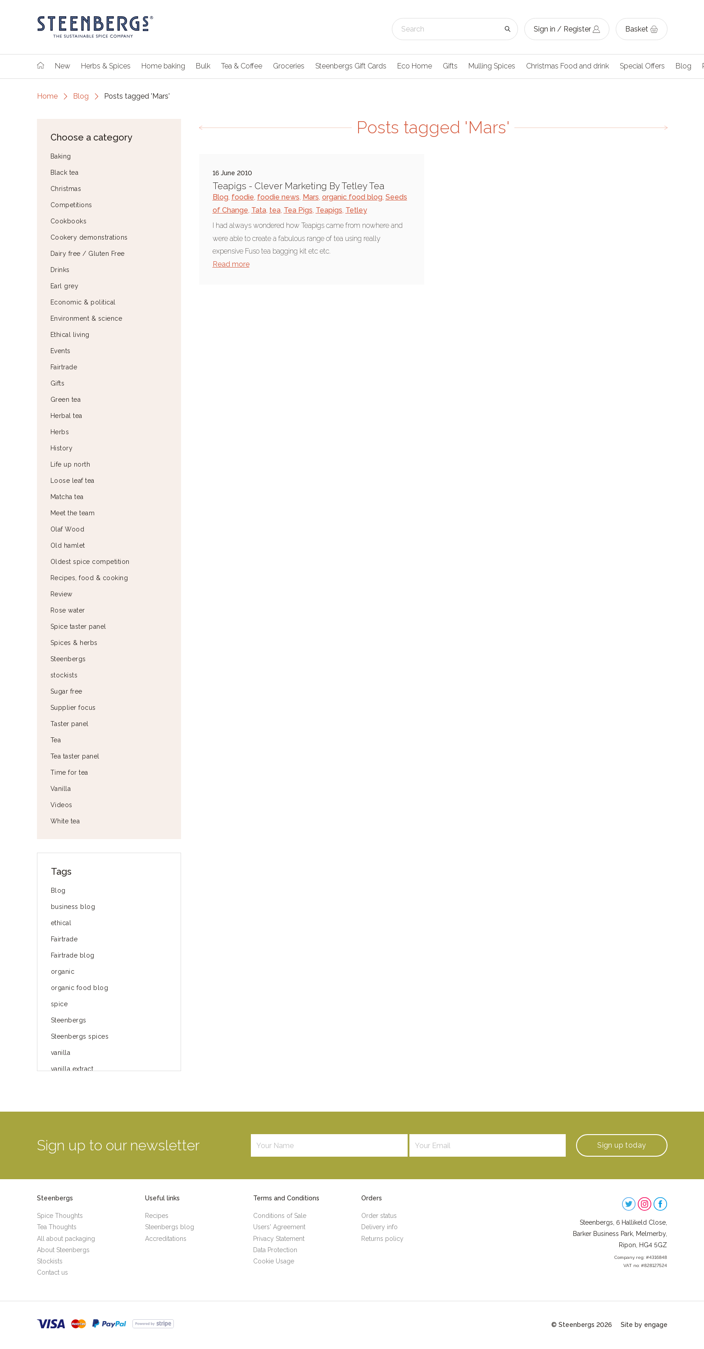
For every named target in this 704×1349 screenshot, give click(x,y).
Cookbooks (68, 221)
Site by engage (644, 1324)
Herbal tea (66, 415)
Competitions (71, 205)
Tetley (356, 210)
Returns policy (382, 1238)
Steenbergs (68, 659)
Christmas (66, 188)
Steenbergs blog (169, 1227)
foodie (243, 197)
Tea (55, 740)
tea (275, 210)
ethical (61, 923)
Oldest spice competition (90, 561)
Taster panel (69, 723)
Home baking (163, 66)
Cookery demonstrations (89, 237)
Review (61, 594)
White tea (65, 821)
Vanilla (60, 788)
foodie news (278, 197)
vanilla (61, 1052)
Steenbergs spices (80, 1036)
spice (59, 1004)
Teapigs (329, 210)
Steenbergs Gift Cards (350, 66)
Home (47, 96)
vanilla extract (72, 1068)
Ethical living (70, 334)
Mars (311, 197)
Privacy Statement (278, 1238)
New (62, 66)
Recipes (156, 1215)
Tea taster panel (75, 756)
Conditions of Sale (279, 1215)
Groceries (288, 66)
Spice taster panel (78, 626)
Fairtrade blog (73, 955)
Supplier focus (73, 707)
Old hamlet (67, 545)
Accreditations (165, 1238)
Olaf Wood (67, 529)
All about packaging (66, 1238)
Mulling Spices (491, 66)
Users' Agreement (279, 1227)
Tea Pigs (298, 210)
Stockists (50, 1261)
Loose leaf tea (72, 480)
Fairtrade (63, 367)
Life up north (70, 464)
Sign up (621, 1145)
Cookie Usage (273, 1261)
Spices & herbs (74, 642)
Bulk (203, 66)
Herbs (59, 432)
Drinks (60, 269)
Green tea (65, 399)
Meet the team (72, 513)
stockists (64, 675)
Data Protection (275, 1250)
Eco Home (414, 66)
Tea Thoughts (57, 1227)
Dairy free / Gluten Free (87, 253)
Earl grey (64, 286)
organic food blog (80, 987)
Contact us (52, 1272)
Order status (379, 1215)
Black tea (64, 172)
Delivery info (379, 1227)
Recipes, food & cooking (89, 577)
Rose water (67, 610)
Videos (61, 804)
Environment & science (86, 318)
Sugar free (66, 691)
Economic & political (83, 302)
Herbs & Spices (106, 66)
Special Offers (642, 66)
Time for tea (69, 772)
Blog (683, 66)
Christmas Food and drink (567, 66)
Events (60, 350)
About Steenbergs (63, 1250)
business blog (73, 906)
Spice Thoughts (60, 1215)
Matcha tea (67, 496)
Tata (258, 210)
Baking (60, 156)
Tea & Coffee (241, 66)
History (61, 448)
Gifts (450, 66)
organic (63, 971)
